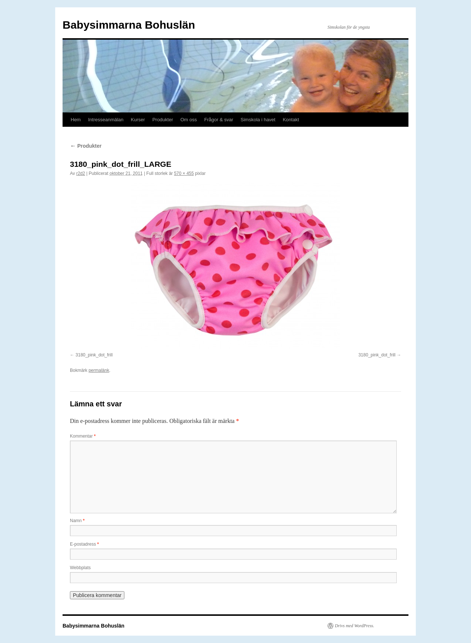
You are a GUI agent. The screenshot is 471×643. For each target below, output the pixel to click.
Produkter (162, 119)
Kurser (138, 119)
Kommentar (83, 436)
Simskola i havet (258, 119)
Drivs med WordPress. (354, 625)
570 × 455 (184, 173)
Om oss (188, 119)
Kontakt (291, 119)
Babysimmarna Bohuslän (129, 25)
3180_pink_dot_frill (94, 355)
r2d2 (80, 173)
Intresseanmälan (105, 119)
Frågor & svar (218, 119)
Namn (77, 520)
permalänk (99, 370)
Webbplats (80, 567)
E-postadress (84, 544)
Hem (76, 119)
